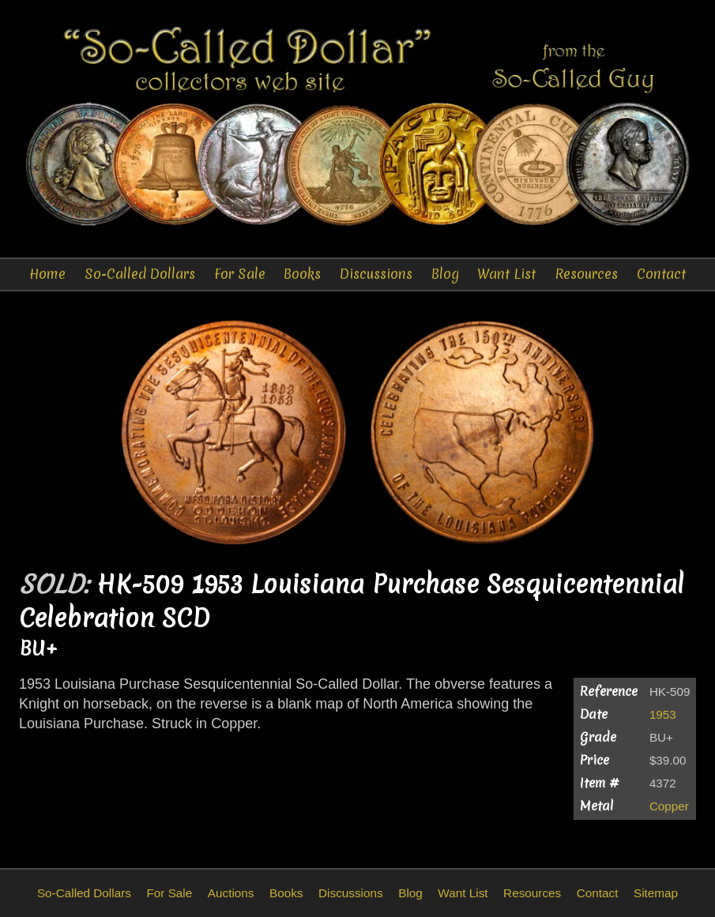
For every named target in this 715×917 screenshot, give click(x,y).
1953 (662, 714)
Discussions (376, 274)
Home (47, 274)
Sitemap (656, 893)
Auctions (231, 893)
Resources (586, 274)
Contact (661, 274)
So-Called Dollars (140, 274)
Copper (669, 806)
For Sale (239, 274)
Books (302, 274)
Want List (506, 274)
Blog (445, 274)
